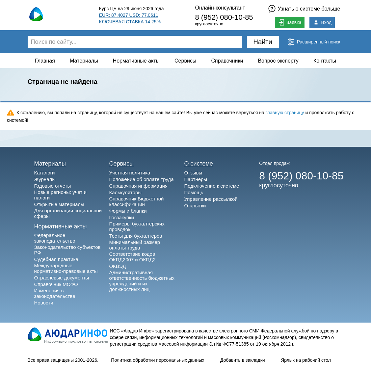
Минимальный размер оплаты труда (134, 244)
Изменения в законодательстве (54, 293)
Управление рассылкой (210, 199)
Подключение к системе (211, 186)
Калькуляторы (125, 192)
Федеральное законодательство (54, 238)
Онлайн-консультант (220, 8)
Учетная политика (129, 172)
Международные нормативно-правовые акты (66, 268)
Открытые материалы (59, 204)
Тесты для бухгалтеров (135, 236)
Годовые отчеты (52, 186)
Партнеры (195, 179)
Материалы (84, 61)
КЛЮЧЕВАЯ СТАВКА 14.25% (130, 21)
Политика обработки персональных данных (157, 360)
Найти (262, 41)
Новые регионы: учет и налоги (60, 194)
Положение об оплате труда (141, 179)
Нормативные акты (136, 61)
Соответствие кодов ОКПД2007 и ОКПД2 (132, 256)
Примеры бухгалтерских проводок (136, 226)
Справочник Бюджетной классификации (136, 201)
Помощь (193, 192)
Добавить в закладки (242, 360)
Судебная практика (56, 259)
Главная (45, 61)
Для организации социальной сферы (68, 213)
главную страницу (285, 112)
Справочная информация (138, 186)
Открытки (195, 205)
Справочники (227, 61)
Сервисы (185, 61)
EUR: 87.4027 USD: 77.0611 (128, 15)
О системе (198, 163)
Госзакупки (121, 217)
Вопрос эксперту (278, 61)
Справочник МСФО (56, 284)
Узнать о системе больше (309, 9)
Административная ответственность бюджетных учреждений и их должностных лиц (141, 281)
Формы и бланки (127, 211)
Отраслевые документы (61, 277)
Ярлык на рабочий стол (306, 360)
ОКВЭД (117, 266)
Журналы (45, 179)
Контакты (324, 61)
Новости (43, 302)
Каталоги (44, 172)
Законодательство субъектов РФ (67, 249)
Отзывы (193, 172)
